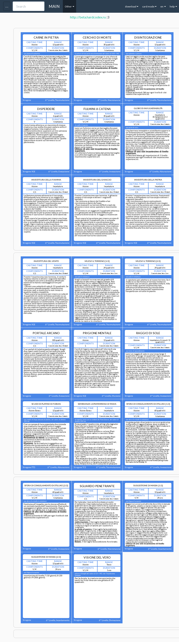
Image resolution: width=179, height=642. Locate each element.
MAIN (54, 6)
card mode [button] (149, 6)
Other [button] (69, 6)
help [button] (173, 6)
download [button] (131, 6)
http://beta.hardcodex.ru (88, 17)
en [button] (163, 6)
